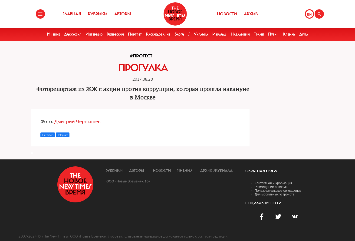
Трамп (259, 34)
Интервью (94, 34)
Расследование (158, 34)
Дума (303, 34)
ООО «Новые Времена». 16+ (128, 181)
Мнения (185, 170)
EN (309, 14)
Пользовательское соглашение (278, 190)
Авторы (122, 14)
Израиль (219, 34)
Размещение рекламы (271, 187)
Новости (227, 14)
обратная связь (261, 171)
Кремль (289, 34)
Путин (273, 34)
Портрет (135, 34)
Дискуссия (72, 34)
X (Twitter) (47, 135)
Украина (201, 34)
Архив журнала (216, 170)
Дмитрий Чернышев (77, 121)
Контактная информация (273, 183)
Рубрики (97, 14)
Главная (71, 14)
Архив (251, 14)
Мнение (53, 34)
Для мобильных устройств (274, 194)
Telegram (62, 135)
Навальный (240, 34)
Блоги (179, 34)
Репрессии (115, 34)
